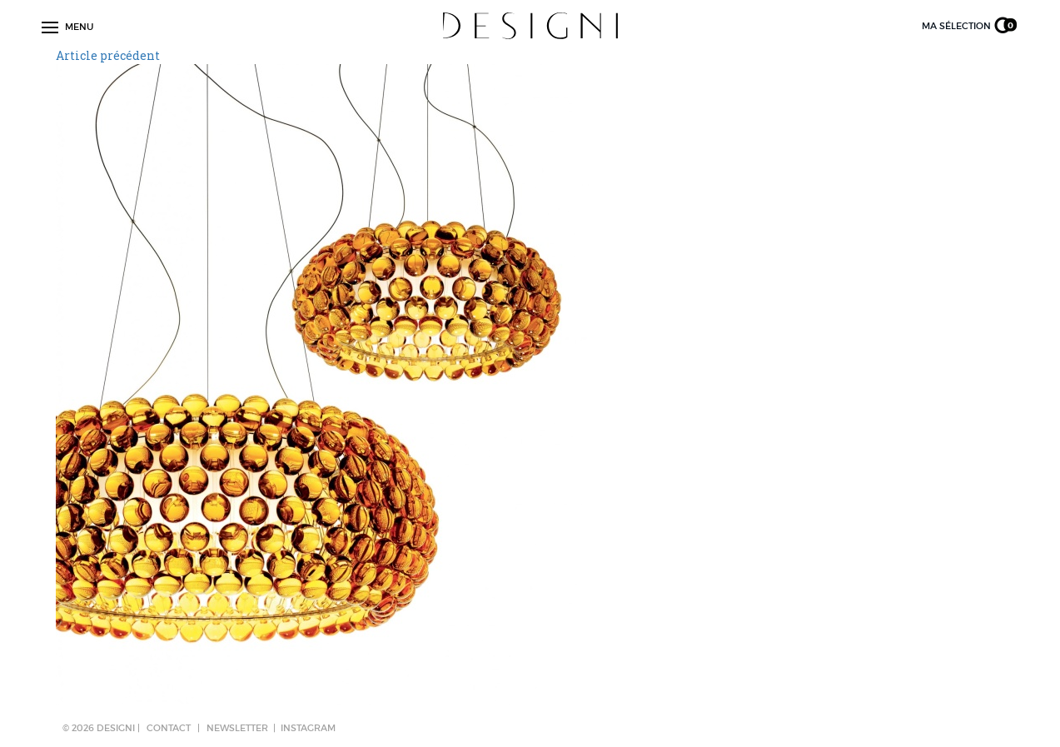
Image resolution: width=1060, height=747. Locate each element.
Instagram (308, 728)
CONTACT (169, 728)
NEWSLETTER (237, 728)
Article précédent (108, 55)
